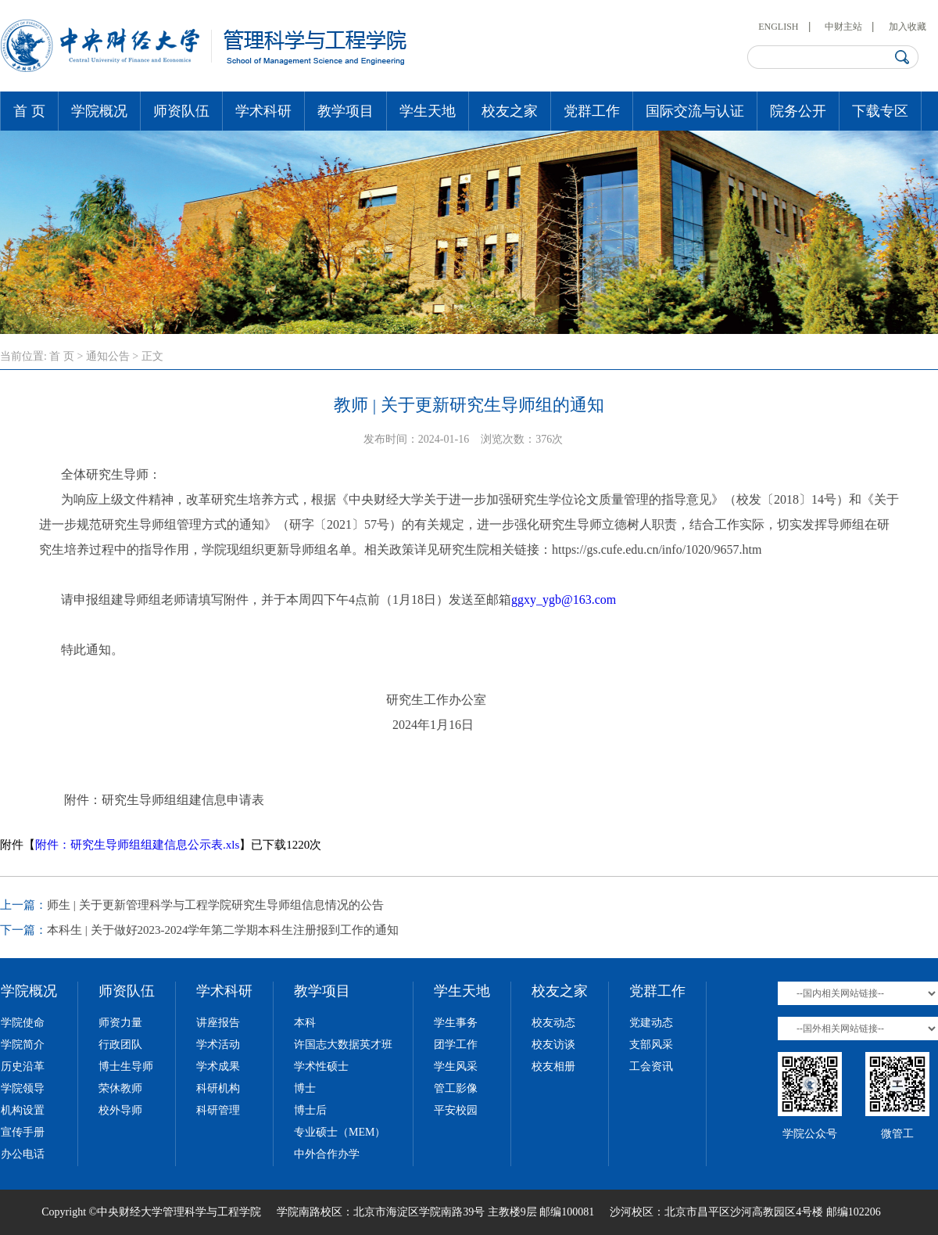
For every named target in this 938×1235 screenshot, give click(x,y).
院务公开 (798, 111)
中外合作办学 (327, 1154)
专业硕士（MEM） (339, 1132)
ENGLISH (778, 26)
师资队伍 (181, 111)
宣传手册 (23, 1132)
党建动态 (651, 1023)
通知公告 (108, 356)
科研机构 (218, 1088)
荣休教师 (120, 1088)
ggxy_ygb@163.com (563, 599)
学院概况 (99, 111)
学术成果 (218, 1066)
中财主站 (843, 26)
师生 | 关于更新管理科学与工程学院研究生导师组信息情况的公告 (215, 905)
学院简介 (23, 1044)
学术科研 (263, 111)
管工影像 (456, 1088)
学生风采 (456, 1066)
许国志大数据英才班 (343, 1044)
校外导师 (120, 1110)
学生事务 (456, 1023)
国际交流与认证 (695, 111)
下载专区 (880, 111)
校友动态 (553, 1023)
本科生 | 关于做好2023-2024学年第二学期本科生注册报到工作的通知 (223, 930)
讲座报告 (218, 1023)
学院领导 (23, 1088)
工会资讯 (651, 1066)
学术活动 (218, 1044)
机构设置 (23, 1110)
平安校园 (456, 1110)
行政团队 (120, 1044)
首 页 (29, 111)
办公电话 (23, 1154)
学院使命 (23, 1023)
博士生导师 (125, 1066)
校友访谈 (553, 1044)
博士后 (310, 1110)
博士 (305, 1088)
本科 (305, 1023)
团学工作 (456, 1044)
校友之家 (510, 111)
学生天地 (427, 111)
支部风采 (651, 1044)
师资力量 (120, 1023)
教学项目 (345, 111)
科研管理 (218, 1110)
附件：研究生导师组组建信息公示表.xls (137, 844)
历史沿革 (23, 1066)
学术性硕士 (321, 1066)
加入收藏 (907, 26)
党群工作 (592, 111)
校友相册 (553, 1066)
